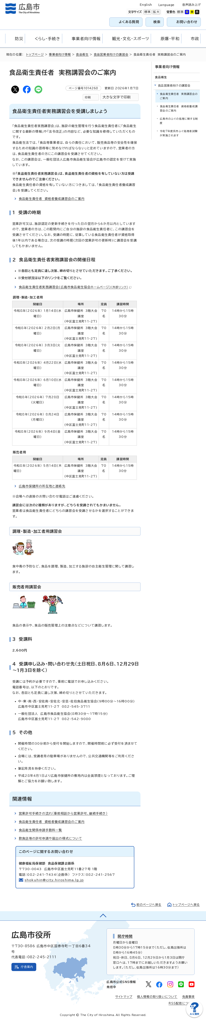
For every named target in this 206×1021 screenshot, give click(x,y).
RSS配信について (182, 1003)
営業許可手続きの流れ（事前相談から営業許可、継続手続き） (63, 813)
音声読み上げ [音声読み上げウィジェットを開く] (191, 4)
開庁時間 (125, 936)
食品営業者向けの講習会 (111, 54)
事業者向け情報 (60, 54)
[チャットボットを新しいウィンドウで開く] (194, 1016)
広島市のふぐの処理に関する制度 (179, 121)
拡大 (155, 12)
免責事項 (188, 996)
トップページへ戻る (186, 904)
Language (166, 4)
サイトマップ (123, 996)
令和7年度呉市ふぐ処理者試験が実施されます (179, 133)
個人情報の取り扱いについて (157, 996)
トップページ (35, 54)
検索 (157, 21)
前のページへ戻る (148, 904)
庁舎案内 (27, 966)
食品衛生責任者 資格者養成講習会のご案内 (51, 198)
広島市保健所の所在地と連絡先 (42, 486)
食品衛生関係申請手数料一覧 (40, 830)
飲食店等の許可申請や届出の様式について (50, 838)
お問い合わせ (186, 21)
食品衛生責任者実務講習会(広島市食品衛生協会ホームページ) (75, 287)
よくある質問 (129, 21)
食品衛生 (82, 54)
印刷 (88, 97)
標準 (147, 12)
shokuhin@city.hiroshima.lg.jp (54, 880)
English (146, 4)
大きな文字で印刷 (117, 97)
